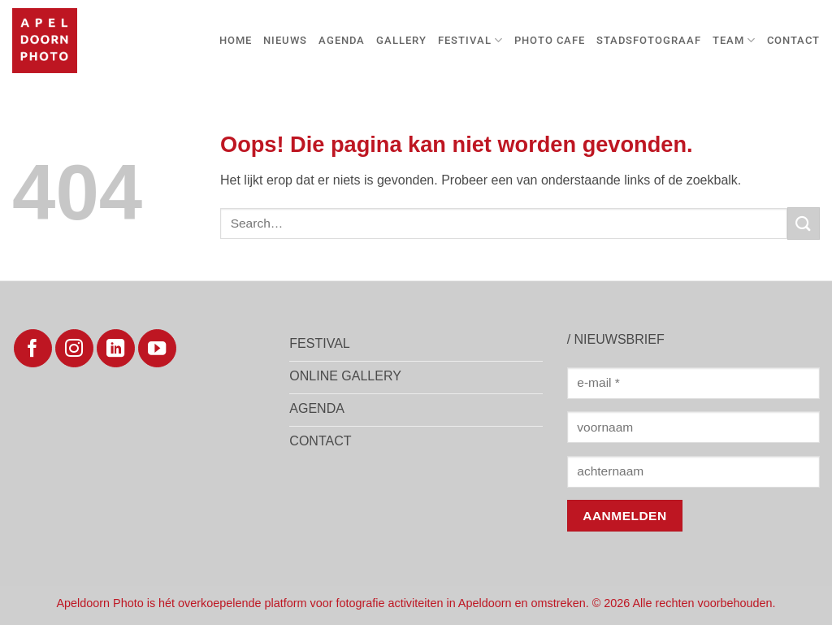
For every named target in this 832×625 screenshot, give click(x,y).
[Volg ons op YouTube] (157, 348)
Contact (793, 40)
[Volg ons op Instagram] (74, 348)
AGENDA (341, 40)
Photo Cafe (549, 40)
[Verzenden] (803, 223)
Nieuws (285, 40)
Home (235, 40)
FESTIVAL (470, 40)
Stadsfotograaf (648, 40)
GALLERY (401, 40)
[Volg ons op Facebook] (33, 348)
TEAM (734, 40)
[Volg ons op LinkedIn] (116, 348)
